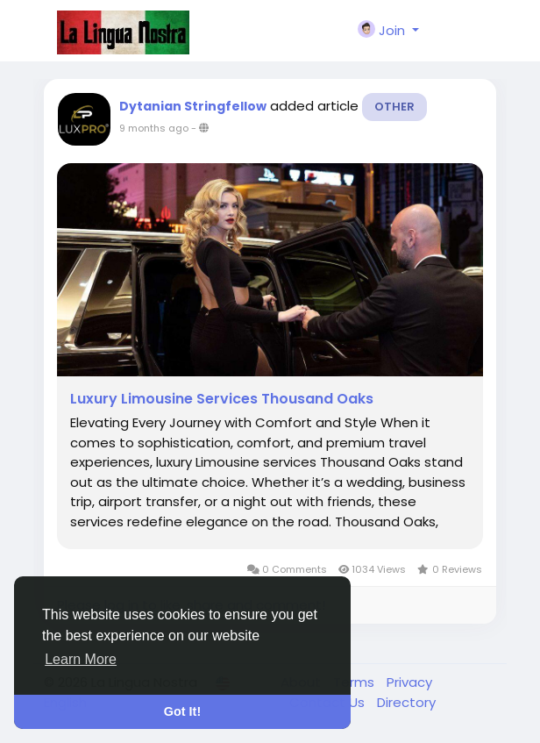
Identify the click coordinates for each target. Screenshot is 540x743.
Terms (355, 682)
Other (394, 106)
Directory (406, 702)
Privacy (409, 682)
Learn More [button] (81, 659)
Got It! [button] (182, 711)
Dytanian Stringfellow (192, 106)
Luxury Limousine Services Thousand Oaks (221, 399)
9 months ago (153, 128)
